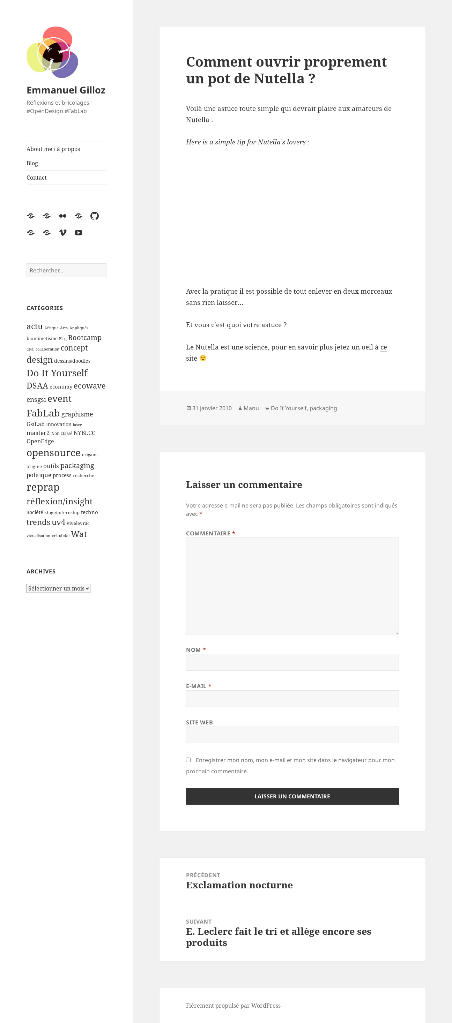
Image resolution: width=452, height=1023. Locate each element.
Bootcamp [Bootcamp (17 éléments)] (85, 337)
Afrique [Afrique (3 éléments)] (51, 327)
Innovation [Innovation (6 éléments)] (59, 424)
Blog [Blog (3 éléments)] (63, 338)
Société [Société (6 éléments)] (35, 512)
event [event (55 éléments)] (59, 398)
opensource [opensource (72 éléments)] (54, 452)
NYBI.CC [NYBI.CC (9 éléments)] (84, 433)
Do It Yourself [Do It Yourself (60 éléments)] (57, 373)
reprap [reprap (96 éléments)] (43, 487)
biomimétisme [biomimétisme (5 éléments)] (42, 338)
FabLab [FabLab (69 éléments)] (43, 412)
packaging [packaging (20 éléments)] (77, 465)
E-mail (199, 686)
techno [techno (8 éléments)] (89, 512)
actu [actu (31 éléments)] (35, 326)
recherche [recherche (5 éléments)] (83, 475)
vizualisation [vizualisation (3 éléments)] (38, 535)
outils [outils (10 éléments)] (51, 466)
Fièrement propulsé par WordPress (233, 1005)
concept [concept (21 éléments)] (74, 348)
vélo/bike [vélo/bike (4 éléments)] (60, 536)
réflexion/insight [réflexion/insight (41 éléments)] (59, 501)
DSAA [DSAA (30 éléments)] (37, 385)
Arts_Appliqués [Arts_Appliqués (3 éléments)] (74, 327)
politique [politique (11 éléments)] (39, 475)
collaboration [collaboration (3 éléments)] (47, 349)
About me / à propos (53, 149)
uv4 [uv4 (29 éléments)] (58, 522)
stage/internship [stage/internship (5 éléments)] (62, 512)
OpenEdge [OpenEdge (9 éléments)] (40, 441)
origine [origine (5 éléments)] (34, 466)
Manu (251, 408)
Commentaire (210, 533)
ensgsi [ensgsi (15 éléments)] (36, 399)
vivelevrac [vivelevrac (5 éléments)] (78, 523)
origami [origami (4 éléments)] (90, 455)
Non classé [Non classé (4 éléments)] (61, 433)
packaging (323, 408)
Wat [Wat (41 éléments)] (79, 534)
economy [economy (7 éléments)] (61, 386)
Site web (199, 722)
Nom (196, 650)
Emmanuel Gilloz (66, 89)
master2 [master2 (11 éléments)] (38, 433)
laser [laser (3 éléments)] (77, 424)
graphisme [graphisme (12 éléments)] (77, 414)
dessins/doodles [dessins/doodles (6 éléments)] (72, 361)
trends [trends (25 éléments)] (38, 522)
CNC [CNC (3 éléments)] (30, 349)
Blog (32, 163)
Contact (37, 177)
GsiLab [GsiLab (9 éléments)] (36, 424)
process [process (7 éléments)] (62, 475)
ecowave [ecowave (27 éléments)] (90, 385)
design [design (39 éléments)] (40, 359)
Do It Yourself (289, 408)
